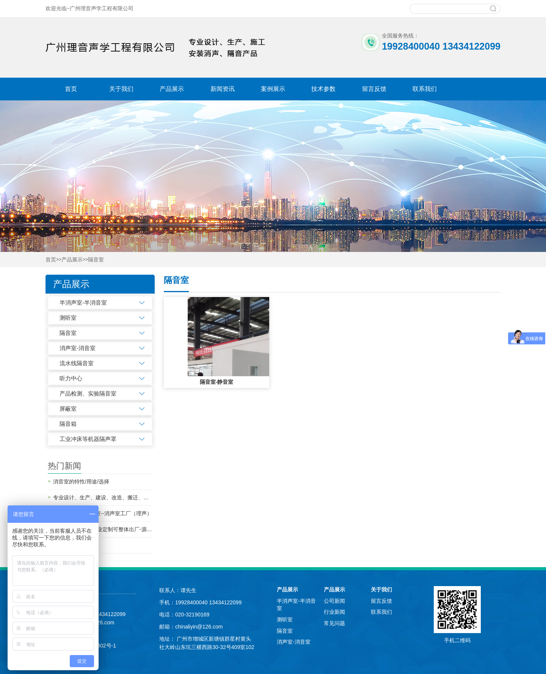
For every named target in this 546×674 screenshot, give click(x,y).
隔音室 (96, 260)
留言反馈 (374, 89)
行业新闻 (334, 612)
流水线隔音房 (69, 545)
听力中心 (71, 378)
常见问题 (334, 623)
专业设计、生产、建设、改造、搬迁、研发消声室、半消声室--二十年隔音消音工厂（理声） (102, 497)
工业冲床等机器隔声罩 (88, 439)
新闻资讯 (222, 89)
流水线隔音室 (77, 363)
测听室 (68, 317)
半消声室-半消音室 (83, 302)
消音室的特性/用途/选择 (81, 482)
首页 (71, 89)
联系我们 (425, 89)
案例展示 (273, 89)
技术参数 (323, 89)
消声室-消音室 (78, 348)
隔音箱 (68, 424)
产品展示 (172, 89)
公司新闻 (334, 601)
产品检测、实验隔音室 (88, 393)
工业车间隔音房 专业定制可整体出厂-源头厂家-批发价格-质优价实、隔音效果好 (102, 529)
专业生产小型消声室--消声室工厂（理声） (102, 513)
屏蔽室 (68, 408)
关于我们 (121, 89)
